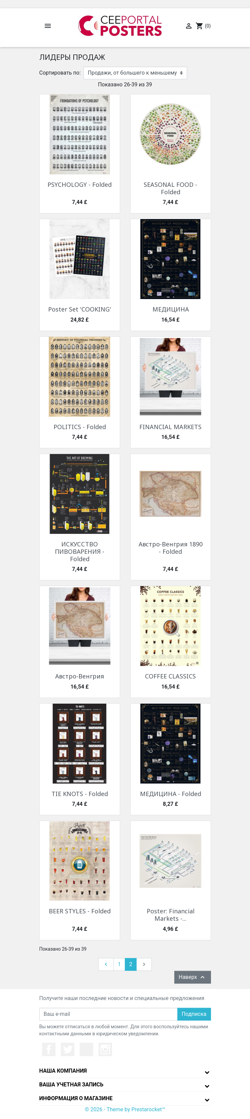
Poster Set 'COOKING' (79, 309)
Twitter (67, 1049)
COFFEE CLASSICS (170, 676)
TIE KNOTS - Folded (79, 794)
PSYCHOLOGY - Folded (79, 184)
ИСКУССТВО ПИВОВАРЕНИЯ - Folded (79, 551)
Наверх (193, 977)
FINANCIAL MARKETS (170, 427)
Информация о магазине (76, 1098)
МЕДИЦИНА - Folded (170, 794)
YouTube (86, 1049)
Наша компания (63, 1071)
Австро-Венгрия (79, 676)
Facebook (49, 1049)
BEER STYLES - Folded (80, 911)
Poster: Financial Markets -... (170, 914)
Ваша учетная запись (71, 1084)
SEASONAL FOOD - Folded (170, 188)
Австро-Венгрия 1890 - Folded (171, 547)
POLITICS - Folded (79, 427)
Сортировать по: (60, 73)
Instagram (105, 1049)
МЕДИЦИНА (170, 309)
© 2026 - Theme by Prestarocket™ (125, 1109)
